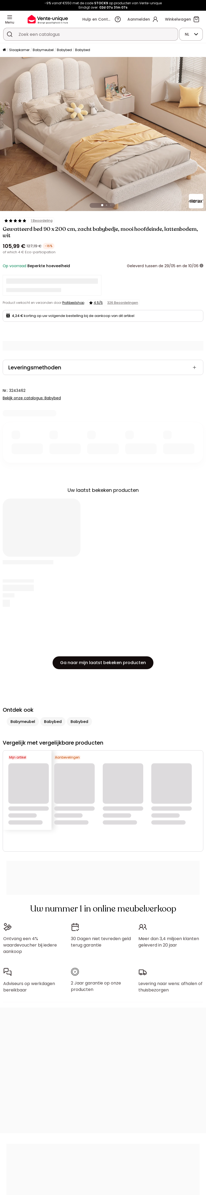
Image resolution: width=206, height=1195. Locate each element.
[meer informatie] (201, 266)
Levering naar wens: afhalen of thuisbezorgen (170, 986)
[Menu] (9, 17)
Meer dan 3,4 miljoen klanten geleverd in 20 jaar (168, 942)
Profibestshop (73, 302)
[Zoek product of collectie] (9, 34)
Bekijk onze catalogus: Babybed (32, 398)
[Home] (4, 50)
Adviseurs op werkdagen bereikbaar (29, 986)
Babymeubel (43, 50)
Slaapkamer (19, 50)
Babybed (64, 50)
